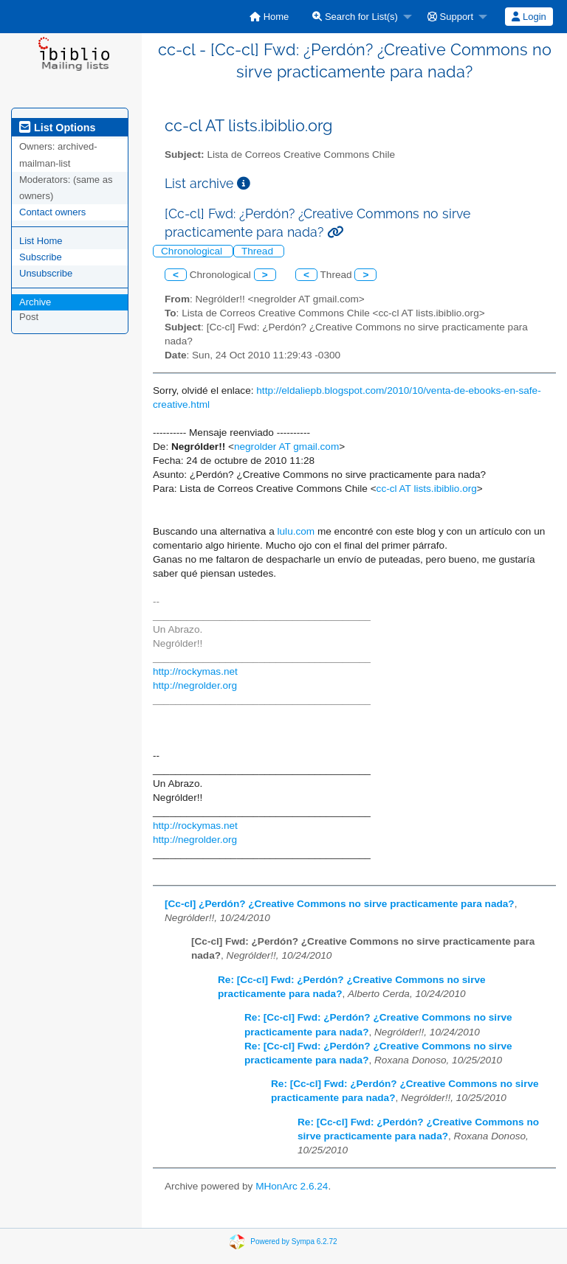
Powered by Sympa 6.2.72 (293, 1241)
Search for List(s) (355, 16)
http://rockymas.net (195, 671)
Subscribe (40, 257)
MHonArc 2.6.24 (291, 1186)
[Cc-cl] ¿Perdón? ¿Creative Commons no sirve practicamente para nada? (340, 903)
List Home (41, 240)
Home (269, 16)
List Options (57, 127)
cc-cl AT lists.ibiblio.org (427, 488)
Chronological (193, 251)
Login (529, 16)
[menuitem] (269, 16)
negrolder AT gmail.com (286, 446)
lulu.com (296, 531)
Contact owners (52, 212)
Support (450, 16)
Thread (258, 251)
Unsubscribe (45, 273)
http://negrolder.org (195, 685)
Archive (35, 302)
